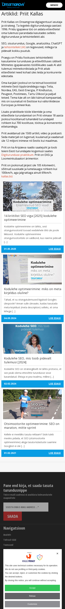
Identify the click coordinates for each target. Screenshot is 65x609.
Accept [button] (32, 588)
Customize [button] (32, 604)
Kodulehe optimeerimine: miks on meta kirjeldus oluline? (32, 291)
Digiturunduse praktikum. (17, 155)
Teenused (8, 544)
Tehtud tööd (9, 539)
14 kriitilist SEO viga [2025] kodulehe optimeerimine (30, 218)
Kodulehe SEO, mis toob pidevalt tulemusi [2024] (27, 360)
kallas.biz (7, 176)
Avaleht (7, 534)
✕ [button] (57, 553)
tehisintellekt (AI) (15, 47)
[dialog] (32, 579)
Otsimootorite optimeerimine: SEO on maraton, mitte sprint (31, 426)
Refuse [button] (32, 596)
